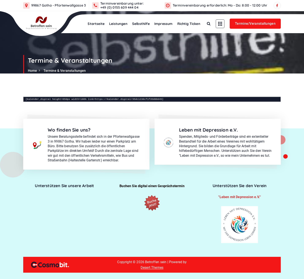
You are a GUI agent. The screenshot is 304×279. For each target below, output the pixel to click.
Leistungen (118, 24)
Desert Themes (152, 267)
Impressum (163, 24)
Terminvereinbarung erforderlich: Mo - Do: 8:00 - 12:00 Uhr (220, 5)
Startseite (96, 24)
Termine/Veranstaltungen (255, 24)
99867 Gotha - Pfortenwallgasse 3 (58, 5)
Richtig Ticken (188, 24)
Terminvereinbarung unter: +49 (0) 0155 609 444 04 (122, 5)
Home (32, 71)
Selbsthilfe (141, 24)
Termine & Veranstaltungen (64, 71)
